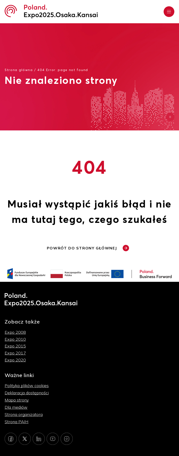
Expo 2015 (15, 346)
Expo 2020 (15, 360)
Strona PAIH (16, 421)
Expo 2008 (15, 332)
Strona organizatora (24, 414)
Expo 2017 (15, 353)
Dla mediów (16, 407)
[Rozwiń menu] (169, 11)
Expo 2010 (15, 339)
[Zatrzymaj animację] (170, 117)
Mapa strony (17, 400)
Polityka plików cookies (27, 385)
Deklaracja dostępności (27, 392)
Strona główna (19, 70)
